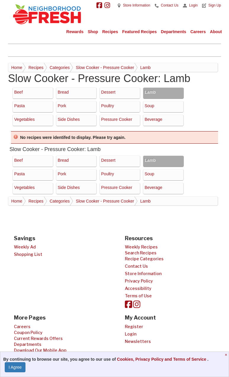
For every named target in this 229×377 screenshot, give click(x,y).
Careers (198, 31)
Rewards (74, 31)
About (216, 31)
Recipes (110, 31)
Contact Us (169, 5)
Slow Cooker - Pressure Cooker (105, 67)
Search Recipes (141, 252)
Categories (60, 67)
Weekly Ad (25, 246)
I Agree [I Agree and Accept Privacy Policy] (15, 367)
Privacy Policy (139, 280)
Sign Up (214, 5)
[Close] (227, 355)
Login (193, 5)
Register (134, 326)
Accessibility (138, 288)
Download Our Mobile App (40, 350)
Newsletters (138, 341)
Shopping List (28, 254)
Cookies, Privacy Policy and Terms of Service (162, 359)
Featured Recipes (139, 31)
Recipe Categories (144, 258)
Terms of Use (138, 295)
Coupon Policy (28, 332)
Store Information (136, 5)
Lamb (145, 67)
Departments (173, 31)
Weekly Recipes (141, 246)
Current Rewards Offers (38, 338)
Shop (93, 31)
